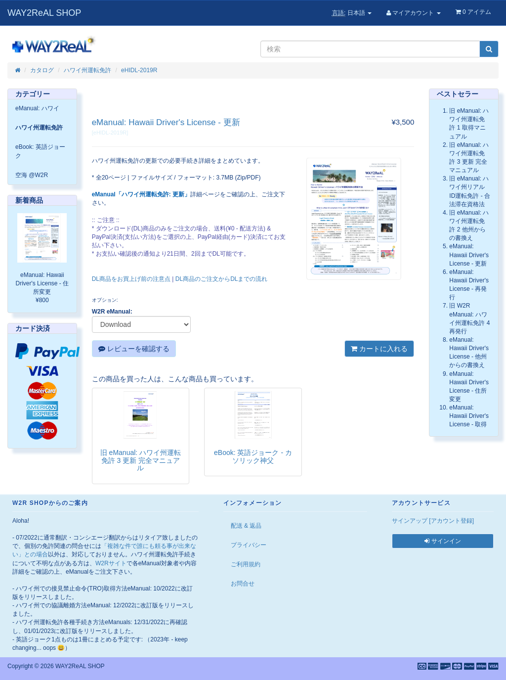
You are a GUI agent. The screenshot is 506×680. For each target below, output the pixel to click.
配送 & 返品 (246, 525)
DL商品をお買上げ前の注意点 (131, 278)
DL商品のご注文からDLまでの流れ (221, 278)
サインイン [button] (442, 541)
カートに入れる (379, 349)
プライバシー (248, 545)
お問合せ (242, 583)
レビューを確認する (133, 349)
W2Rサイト (110, 563)
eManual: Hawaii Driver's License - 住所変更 (42, 283)
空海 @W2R (31, 175)
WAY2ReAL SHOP (44, 13)
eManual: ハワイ (37, 108)
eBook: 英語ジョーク (40, 151)
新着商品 (29, 200)
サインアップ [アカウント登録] (433, 520)
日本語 (352, 13)
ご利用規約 (245, 564)
